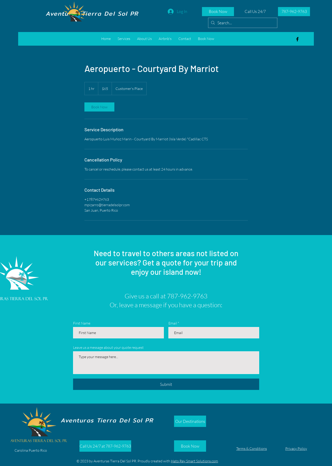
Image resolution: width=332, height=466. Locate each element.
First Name (81, 323)
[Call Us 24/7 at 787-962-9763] (105, 446)
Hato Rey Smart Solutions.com (194, 461)
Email (172, 323)
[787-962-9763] (294, 11)
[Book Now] (218, 11)
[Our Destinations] (190, 421)
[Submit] (166, 384)
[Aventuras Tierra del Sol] (297, 39)
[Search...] (242, 23)
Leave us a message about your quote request (108, 347)
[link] (99, 107)
